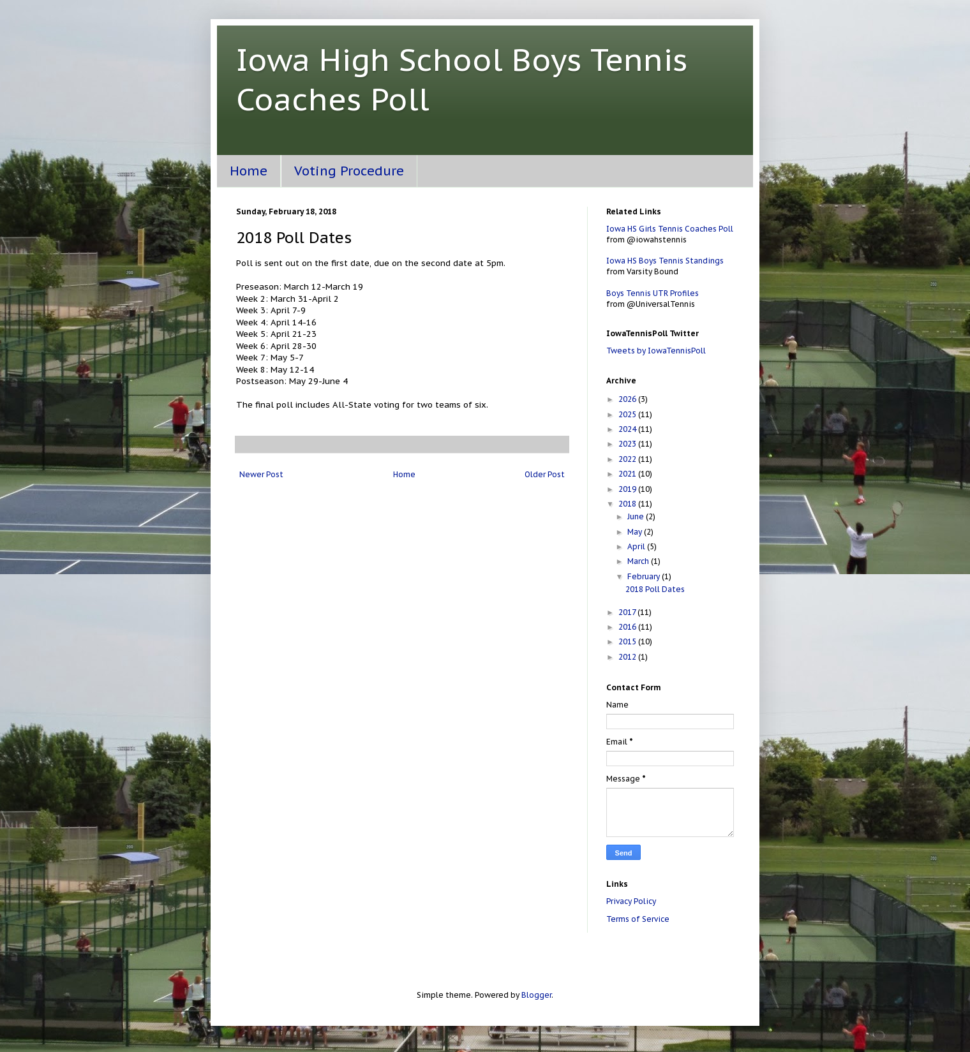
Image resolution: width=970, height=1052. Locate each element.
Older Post (545, 474)
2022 (628, 459)
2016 (628, 627)
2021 (628, 473)
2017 (628, 612)
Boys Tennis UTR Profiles (652, 293)
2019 (628, 489)
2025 (628, 414)
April (637, 546)
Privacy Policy (631, 901)
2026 (628, 399)
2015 (628, 641)
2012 (628, 657)
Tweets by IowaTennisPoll (656, 350)
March (639, 561)
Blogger (536, 995)
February (644, 576)
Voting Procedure (349, 171)
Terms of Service (637, 919)
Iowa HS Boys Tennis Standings (665, 260)
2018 (628, 503)
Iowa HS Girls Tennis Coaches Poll (669, 228)
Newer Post (261, 474)
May (635, 532)
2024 (628, 429)
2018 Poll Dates (655, 589)
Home (248, 171)
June (636, 516)
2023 (628, 443)
